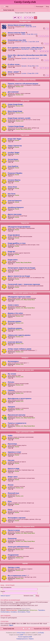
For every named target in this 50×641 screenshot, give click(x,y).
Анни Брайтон (13, 166)
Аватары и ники (14, 567)
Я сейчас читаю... (14, 64)
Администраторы (11, 610)
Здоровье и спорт (14, 452)
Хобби (10, 435)
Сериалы (11, 390)
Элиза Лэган (12, 187)
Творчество (25, 223)
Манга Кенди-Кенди (15, 111)
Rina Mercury (25, 49)
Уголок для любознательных (18, 546)
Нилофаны (14, 612)
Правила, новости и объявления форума (23, 83)
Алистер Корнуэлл (15, 200)
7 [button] (27, 18)
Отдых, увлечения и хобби (25, 432)
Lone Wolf (24, 41)
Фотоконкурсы (13, 361)
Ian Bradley (41, 632)
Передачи (11, 407)
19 (47, 68)
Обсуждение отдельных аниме (19, 297)
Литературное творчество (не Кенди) (21, 268)
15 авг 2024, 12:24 (32, 34)
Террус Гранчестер (15, 145)
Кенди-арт (11, 251)
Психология (12, 538)
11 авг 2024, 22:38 (33, 41)
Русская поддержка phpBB (25, 636)
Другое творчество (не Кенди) (19, 276)
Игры (10, 501)
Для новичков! (13, 92)
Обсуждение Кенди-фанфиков (19, 227)
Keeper (23, 34)
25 (47, 51)
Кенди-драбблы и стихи (16, 243)
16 (40, 68)
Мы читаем (12, 374)
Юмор (10, 509)
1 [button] (20, 18)
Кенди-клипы (13, 259)
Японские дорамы (14, 321)
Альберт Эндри (13, 152)
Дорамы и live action (15, 313)
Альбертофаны (5, 612)
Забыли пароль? (5, 595)
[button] (15, 17)
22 (40, 51)
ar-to (22, 26)
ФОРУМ (25, 563)
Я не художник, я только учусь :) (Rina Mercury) (25, 47)
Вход (2, 585)
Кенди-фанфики (14, 235)
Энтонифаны (21, 612)
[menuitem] (6, 6)
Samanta (23, 58)
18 (45, 68)
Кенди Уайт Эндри (14, 139)
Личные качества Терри (16, 33)
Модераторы (33, 610)
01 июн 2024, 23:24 (33, 58)
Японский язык (13, 493)
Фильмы (11, 382)
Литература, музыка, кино (25, 370)
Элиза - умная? (13, 72)
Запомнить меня (29, 596)
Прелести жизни (14, 530)
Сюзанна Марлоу (14, 180)
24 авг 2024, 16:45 (31, 26)
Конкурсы (25, 357)
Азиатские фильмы (15, 342)
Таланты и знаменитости (17, 423)
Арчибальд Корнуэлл (16, 207)
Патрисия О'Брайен (15, 173)
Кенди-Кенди (25, 100)
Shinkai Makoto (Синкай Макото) (19, 25)
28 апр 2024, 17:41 (33, 66)
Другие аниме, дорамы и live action (25, 293)
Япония (10, 485)
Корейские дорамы (15, 328)
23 (43, 51)
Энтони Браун (13, 159)
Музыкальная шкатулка (16, 415)
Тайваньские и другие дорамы (19, 335)
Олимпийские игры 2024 (17, 40)
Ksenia (18, 86)
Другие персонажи (14, 214)
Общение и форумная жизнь (25, 526)
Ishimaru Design (21, 632)
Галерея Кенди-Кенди (16, 126)
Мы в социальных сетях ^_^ (18, 575)
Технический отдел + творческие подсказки (24, 284)
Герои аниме (25, 135)
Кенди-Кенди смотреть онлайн (19, 118)
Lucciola (23, 73)
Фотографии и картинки (16, 518)
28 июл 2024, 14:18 (35, 49)
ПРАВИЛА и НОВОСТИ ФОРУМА (25, 80)
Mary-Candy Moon (26, 129)
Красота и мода (13, 468)
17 (43, 68)
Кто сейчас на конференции (10, 600)
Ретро (28, 612)
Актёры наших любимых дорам (19, 349)
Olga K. (11, 625)
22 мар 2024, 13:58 (32, 73)
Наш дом (11, 460)
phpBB (21, 634)
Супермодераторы (23, 610)
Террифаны (41, 610)
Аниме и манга (13, 305)
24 (45, 51)
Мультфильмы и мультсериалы (19, 398)
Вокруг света (12, 477)
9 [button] (32, 18)
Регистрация (10, 585)
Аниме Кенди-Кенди (15, 104)
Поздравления (13, 555)
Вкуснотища (12, 444)
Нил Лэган (11, 194)
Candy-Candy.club (25, 2)
